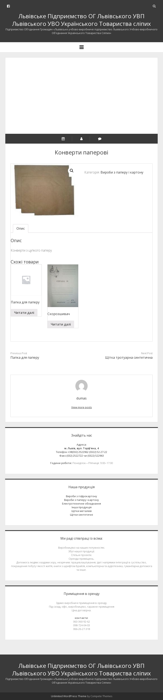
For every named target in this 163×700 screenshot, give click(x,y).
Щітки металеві (81, 511)
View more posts (81, 407)
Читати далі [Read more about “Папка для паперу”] (24, 312)
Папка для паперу (24, 357)
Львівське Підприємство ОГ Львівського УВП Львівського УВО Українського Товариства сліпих (81, 19)
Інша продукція (82, 507)
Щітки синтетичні (81, 514)
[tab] (20, 228)
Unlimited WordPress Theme (68, 696)
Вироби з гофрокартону (81, 496)
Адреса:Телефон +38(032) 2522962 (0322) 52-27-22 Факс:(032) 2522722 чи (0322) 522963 (81, 450)
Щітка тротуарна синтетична (129, 357)
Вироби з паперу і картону (122, 172)
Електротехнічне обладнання (81, 503)
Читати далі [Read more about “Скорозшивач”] (61, 324)
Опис (20, 228)
